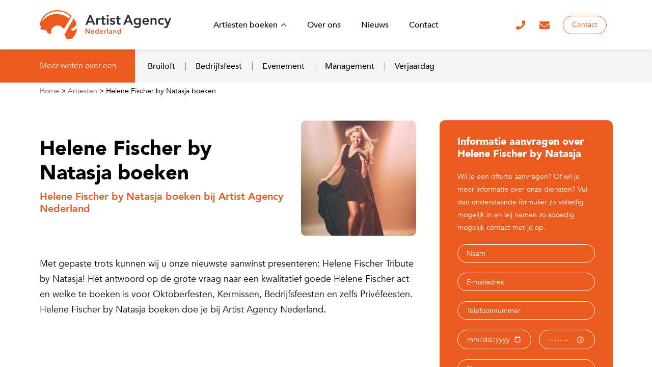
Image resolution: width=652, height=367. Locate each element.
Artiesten (82, 91)
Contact (584, 25)
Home (49, 91)
